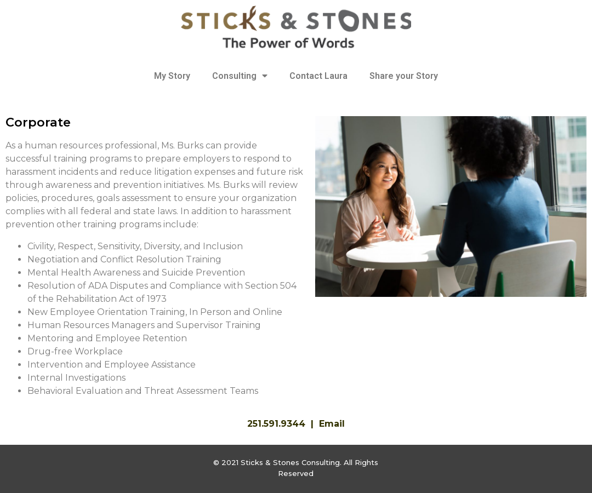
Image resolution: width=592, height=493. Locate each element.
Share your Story (403, 76)
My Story (172, 76)
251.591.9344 (276, 424)
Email (332, 424)
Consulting (239, 76)
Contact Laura (318, 76)
